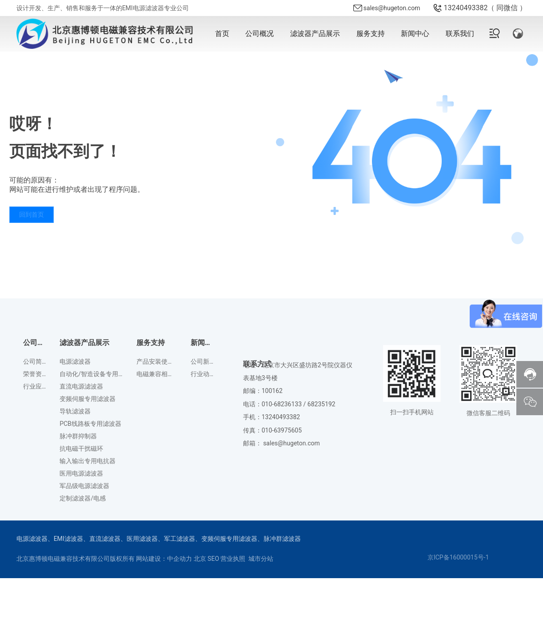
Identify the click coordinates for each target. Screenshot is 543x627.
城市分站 (260, 558)
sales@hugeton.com (391, 8)
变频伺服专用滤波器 (229, 538)
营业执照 (232, 558)
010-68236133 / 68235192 (298, 468)
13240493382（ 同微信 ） (485, 8)
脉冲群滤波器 (282, 538)
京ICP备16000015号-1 (458, 557)
